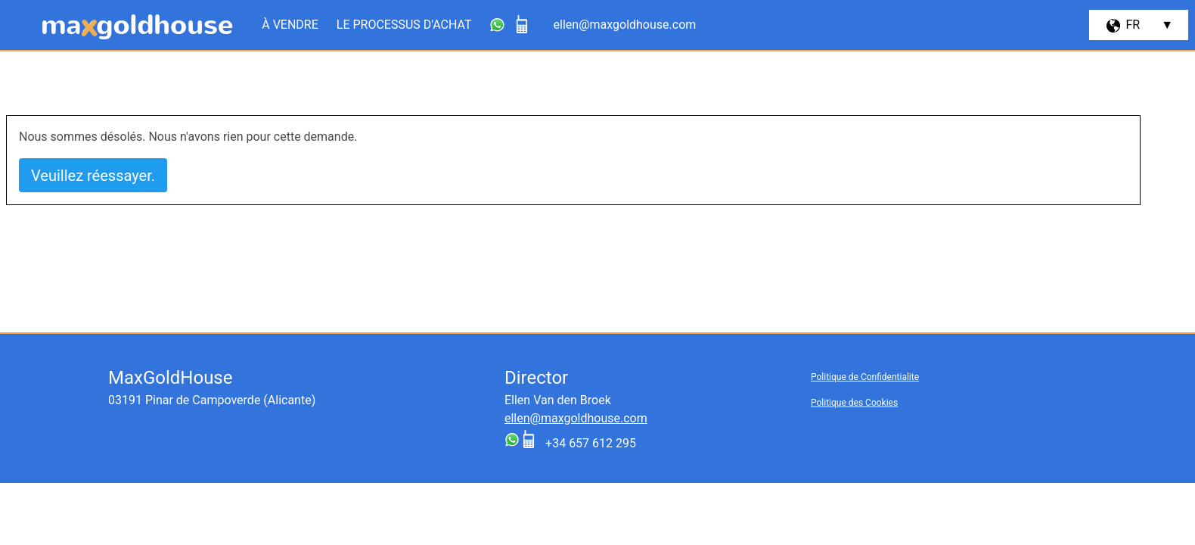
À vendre (290, 24)
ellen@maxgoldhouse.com (575, 418)
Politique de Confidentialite (865, 377)
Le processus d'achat (404, 24)
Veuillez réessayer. (93, 176)
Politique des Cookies (854, 402)
